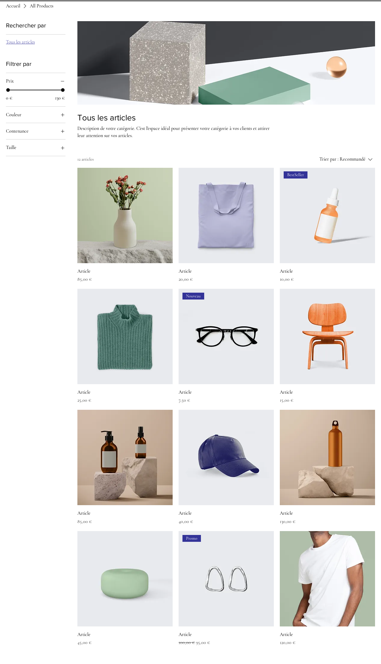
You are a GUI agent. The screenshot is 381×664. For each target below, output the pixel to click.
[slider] (8, 90)
